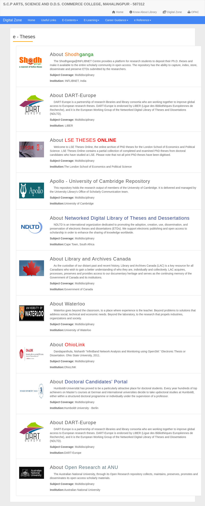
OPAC (193, 12)
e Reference (142, 20)
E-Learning (91, 20)
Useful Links (48, 20)
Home (117, 12)
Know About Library (143, 12)
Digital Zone (172, 12)
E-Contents (70, 20)
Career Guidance (116, 20)
